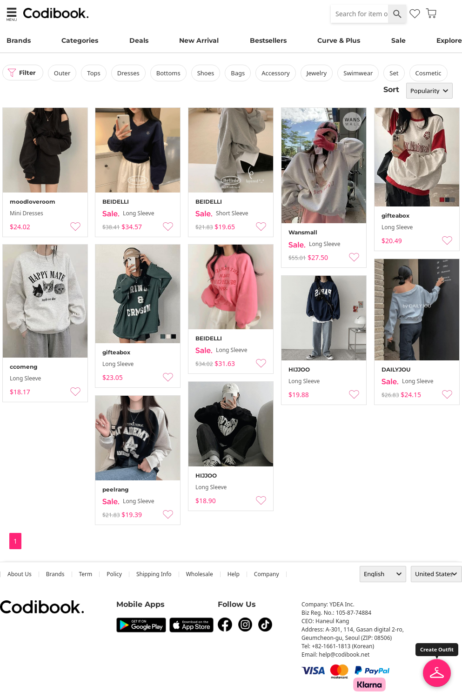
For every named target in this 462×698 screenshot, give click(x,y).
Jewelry (318, 73)
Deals (138, 40)
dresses (130, 73)
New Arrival (199, 40)
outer (64, 73)
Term (86, 574)
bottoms (170, 73)
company (266, 574)
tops (95, 73)
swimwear (360, 73)
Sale (398, 40)
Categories (79, 40)
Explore (449, 40)
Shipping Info (154, 574)
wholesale (199, 574)
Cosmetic (430, 73)
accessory (278, 73)
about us (19, 574)
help (234, 574)
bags (240, 73)
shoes (207, 73)
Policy (114, 574)
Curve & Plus (338, 40)
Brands (19, 40)
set (396, 73)
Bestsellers (268, 40)
